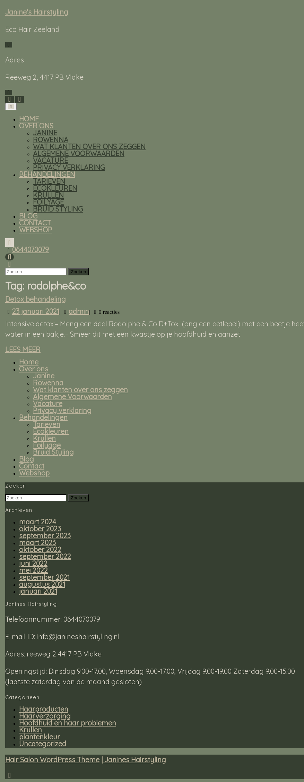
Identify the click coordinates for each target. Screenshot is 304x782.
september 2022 (45, 556)
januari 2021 (38, 591)
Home (29, 118)
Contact (35, 222)
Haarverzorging (45, 716)
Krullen (48, 195)
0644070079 (30, 249)
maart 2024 (37, 521)
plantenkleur (39, 736)
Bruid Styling (58, 209)
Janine (45, 132)
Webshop (35, 229)
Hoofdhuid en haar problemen (67, 723)
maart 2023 (37, 542)
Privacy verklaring (69, 167)
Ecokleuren (55, 188)
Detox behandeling (35, 299)
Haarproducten (43, 709)
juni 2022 (33, 563)
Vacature (50, 160)
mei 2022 (33, 570)
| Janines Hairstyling (133, 759)
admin (79, 311)
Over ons (36, 125)
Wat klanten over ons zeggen (89, 146)
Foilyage (48, 202)
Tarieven (49, 181)
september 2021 (44, 577)
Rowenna (50, 139)
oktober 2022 (40, 549)
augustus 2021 (42, 584)
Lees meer (23, 349)
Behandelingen (47, 174)
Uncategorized (42, 743)
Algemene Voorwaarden (78, 153)
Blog (28, 216)
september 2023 (45, 535)
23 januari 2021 (35, 311)
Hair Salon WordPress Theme (52, 759)
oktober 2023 (40, 528)
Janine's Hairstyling (36, 12)
